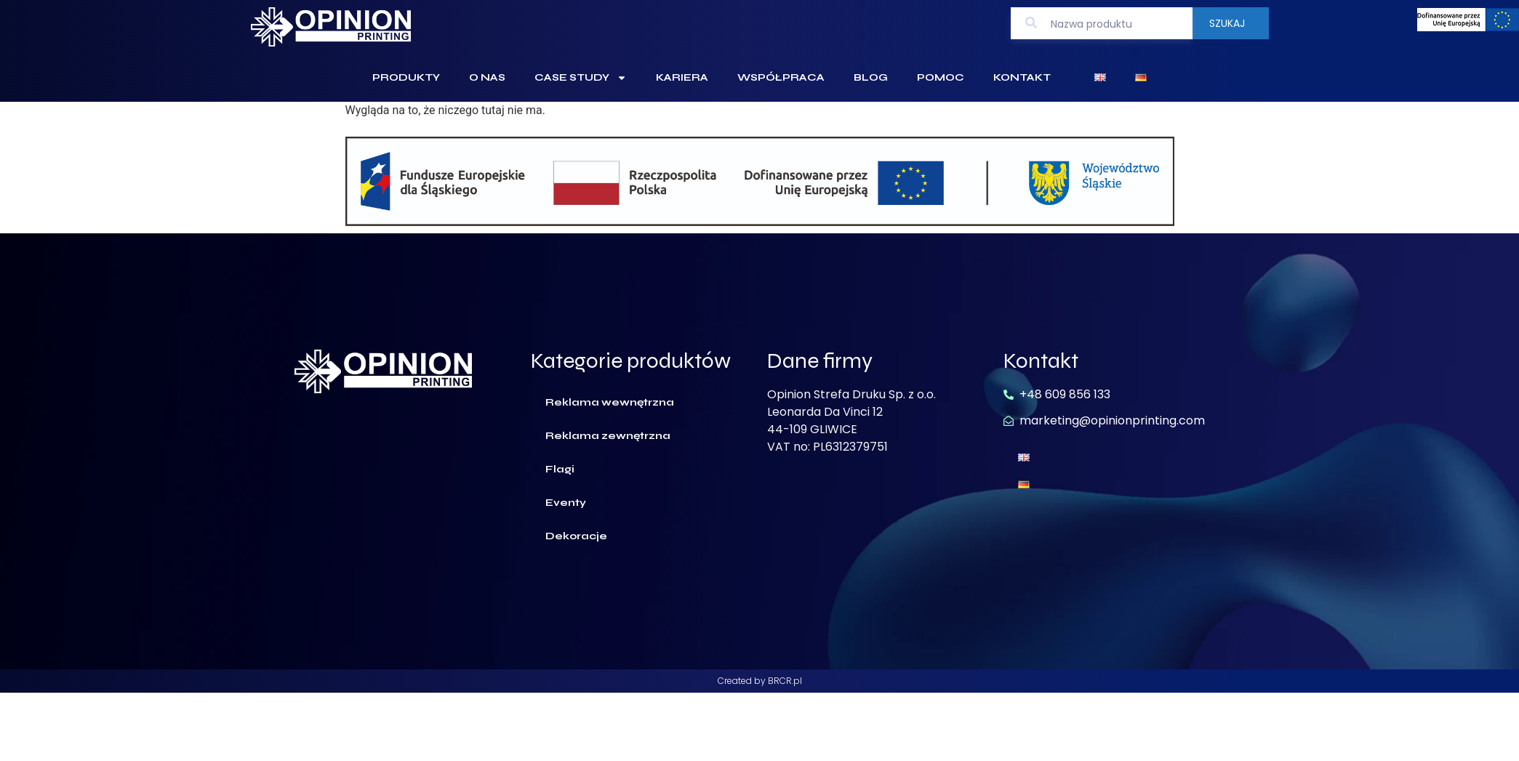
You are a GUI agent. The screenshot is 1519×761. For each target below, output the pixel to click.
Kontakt (1022, 77)
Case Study (580, 77)
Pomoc (940, 77)
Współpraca (781, 77)
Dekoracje (576, 536)
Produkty (406, 77)
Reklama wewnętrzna (609, 402)
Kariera (682, 77)
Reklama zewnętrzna (607, 436)
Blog (871, 77)
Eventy (565, 502)
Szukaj (1227, 23)
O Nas (487, 77)
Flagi (559, 469)
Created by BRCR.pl (760, 681)
